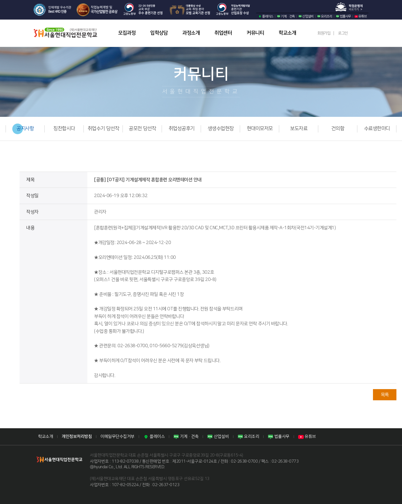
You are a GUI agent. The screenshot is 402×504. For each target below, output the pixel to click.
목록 (385, 394)
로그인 (343, 33)
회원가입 (323, 33)
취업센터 (223, 33)
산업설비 (306, 16)
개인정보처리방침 (77, 436)
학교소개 (287, 33)
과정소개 (191, 33)
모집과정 (126, 33)
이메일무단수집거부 (117, 436)
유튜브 (361, 16)
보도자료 (298, 128)
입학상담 (159, 33)
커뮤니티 (255, 33)
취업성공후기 (182, 128)
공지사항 (25, 128)
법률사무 (343, 16)
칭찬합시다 (64, 128)
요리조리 (324, 16)
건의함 (337, 128)
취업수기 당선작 (103, 128)
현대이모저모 (260, 128)
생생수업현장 (221, 128)
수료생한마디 (377, 128)
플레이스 (265, 16)
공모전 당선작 (142, 128)
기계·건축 (286, 16)
